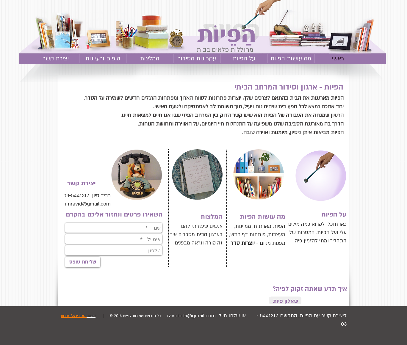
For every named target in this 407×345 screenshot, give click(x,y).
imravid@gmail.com (88, 203)
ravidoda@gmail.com (191, 315)
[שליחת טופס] (82, 262)
